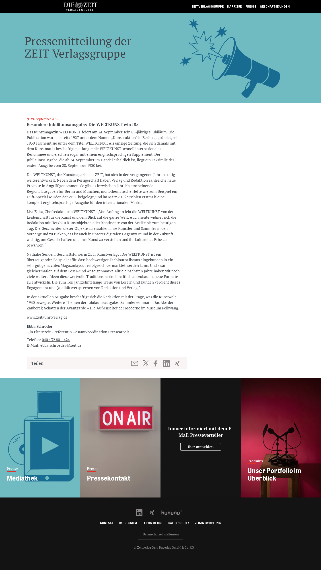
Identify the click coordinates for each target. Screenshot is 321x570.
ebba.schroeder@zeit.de (61, 345)
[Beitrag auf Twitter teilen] (146, 363)
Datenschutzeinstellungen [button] (161, 534)
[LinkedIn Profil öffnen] (141, 512)
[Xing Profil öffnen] (154, 512)
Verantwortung (208, 523)
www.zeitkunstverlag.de (47, 317)
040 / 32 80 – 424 (56, 339)
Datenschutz (178, 523)
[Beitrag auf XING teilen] (178, 363)
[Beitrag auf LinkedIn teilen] (167, 363)
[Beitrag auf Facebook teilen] (157, 363)
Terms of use (152, 523)
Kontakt (107, 523)
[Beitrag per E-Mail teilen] (135, 363)
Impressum (128, 523)
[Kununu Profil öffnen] (173, 512)
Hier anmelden (201, 446)
